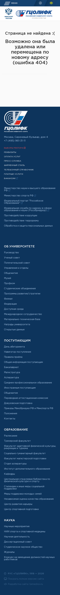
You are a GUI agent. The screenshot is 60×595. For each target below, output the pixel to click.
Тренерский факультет (17, 441)
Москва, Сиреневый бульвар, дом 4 (26, 137)
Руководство (11, 253)
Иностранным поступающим (20, 388)
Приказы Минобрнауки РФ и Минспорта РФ (28, 408)
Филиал (8, 299)
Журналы (9, 552)
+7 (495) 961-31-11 (15, 141)
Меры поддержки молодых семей (23, 494)
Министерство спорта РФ (20, 196)
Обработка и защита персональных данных (28, 226)
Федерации (10, 304)
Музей (7, 278)
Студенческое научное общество (23, 547)
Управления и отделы (16, 268)
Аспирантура (11, 378)
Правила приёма (13, 357)
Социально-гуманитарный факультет (25, 453)
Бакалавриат (11, 367)
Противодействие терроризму (21, 221)
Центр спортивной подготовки (21, 509)
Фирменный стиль (14, 165)
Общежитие (11, 273)
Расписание (10, 436)
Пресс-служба (12, 161)
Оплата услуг (12, 157)
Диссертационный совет (18, 542)
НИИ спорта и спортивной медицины (24, 532)
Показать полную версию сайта (24, 579)
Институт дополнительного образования (27, 469)
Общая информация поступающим (23, 362)
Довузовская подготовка (18, 403)
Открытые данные (14, 330)
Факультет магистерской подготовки (25, 459)
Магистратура (12, 372)
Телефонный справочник (19, 170)
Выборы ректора (15, 148)
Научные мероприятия (16, 526)
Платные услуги (13, 174)
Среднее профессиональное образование (28, 383)
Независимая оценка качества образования (29, 499)
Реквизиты (10, 152)
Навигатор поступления (17, 352)
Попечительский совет (17, 263)
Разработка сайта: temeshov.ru (23, 584)
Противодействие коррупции (20, 216)
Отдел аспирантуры (15, 464)
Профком (9, 283)
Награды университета (17, 324)
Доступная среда (14, 309)
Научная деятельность (17, 537)
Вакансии (11, 178)
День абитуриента (14, 347)
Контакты (9, 419)
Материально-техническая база (22, 319)
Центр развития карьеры (18, 504)
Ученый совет (12, 258)
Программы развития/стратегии (22, 294)
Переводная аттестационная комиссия (26, 398)
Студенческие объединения (20, 289)
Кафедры (9, 474)
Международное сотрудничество (23, 314)
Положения (10, 414)
